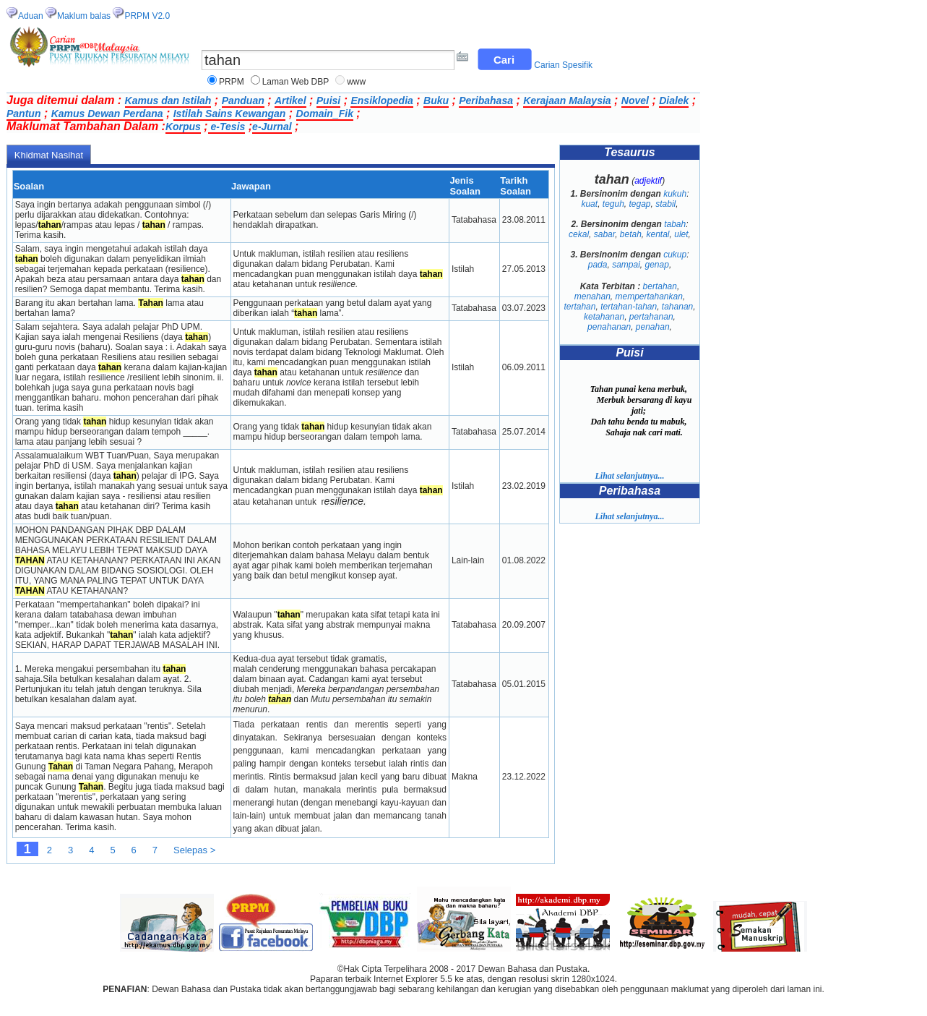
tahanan (677, 307)
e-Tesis (227, 126)
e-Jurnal (271, 126)
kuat (589, 204)
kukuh (674, 194)
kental (658, 234)
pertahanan (651, 317)
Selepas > (194, 850)
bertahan (660, 286)
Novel (635, 100)
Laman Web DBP (295, 82)
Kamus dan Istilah (168, 100)
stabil (665, 204)
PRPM (231, 82)
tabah (675, 224)
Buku (436, 100)
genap (657, 265)
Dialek (674, 100)
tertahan (579, 307)
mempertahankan (648, 296)
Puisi (328, 100)
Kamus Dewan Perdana (107, 113)
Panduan (243, 100)
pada (598, 265)
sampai (626, 265)
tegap (640, 204)
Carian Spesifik (563, 65)
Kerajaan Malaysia (567, 100)
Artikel (290, 100)
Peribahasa (486, 100)
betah (631, 234)
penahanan (609, 327)
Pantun (23, 113)
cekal (579, 234)
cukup (674, 254)
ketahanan (604, 317)
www (356, 82)
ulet (681, 234)
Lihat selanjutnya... (629, 476)
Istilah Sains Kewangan (229, 113)
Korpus (183, 126)
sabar (604, 234)
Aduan (30, 16)
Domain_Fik (324, 113)
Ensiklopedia (381, 100)
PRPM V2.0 (147, 16)
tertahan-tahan (628, 307)
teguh (613, 204)
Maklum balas (84, 16)
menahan (592, 296)
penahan (653, 327)
